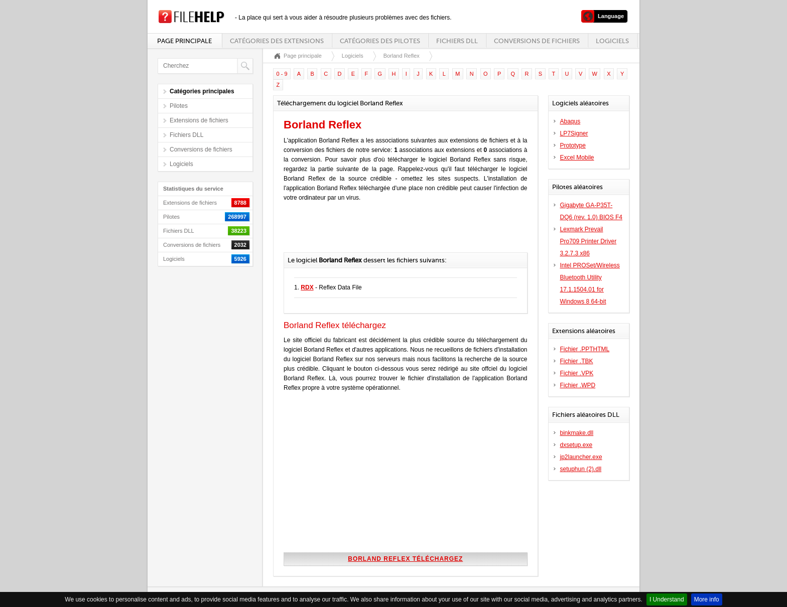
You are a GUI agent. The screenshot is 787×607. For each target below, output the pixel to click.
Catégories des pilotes (380, 41)
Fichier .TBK (576, 361)
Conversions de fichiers (537, 41)
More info (706, 599)
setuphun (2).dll (581, 469)
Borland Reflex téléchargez (405, 558)
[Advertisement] (401, 232)
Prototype (573, 145)
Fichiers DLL (457, 41)
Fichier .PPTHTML (585, 349)
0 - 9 (282, 74)
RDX (307, 287)
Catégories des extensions (277, 41)
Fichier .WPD (578, 385)
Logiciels (612, 41)
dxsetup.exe (576, 444)
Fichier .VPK (577, 373)
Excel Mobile (577, 157)
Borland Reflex (401, 56)
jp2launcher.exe (581, 457)
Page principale (184, 41)
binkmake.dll (577, 432)
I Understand (666, 599)
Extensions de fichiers (199, 120)
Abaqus (570, 121)
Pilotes (179, 105)
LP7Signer (574, 133)
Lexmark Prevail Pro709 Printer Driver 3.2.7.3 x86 (588, 241)
